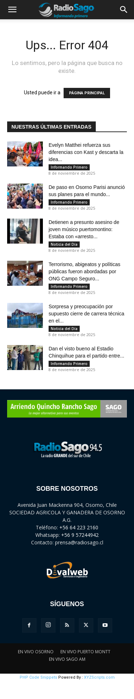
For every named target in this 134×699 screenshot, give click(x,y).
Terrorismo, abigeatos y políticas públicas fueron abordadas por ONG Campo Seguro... (84, 271)
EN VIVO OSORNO (36, 652)
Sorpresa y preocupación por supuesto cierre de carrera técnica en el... (86, 314)
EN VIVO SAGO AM (67, 659)
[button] (12, 9)
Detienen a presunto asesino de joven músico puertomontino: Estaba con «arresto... (84, 229)
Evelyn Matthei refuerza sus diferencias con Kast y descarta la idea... (86, 152)
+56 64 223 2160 (78, 527)
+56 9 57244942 (80, 534)
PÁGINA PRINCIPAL (87, 93)
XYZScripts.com (99, 677)
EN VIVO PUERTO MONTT (85, 652)
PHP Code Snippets (38, 677)
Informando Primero (69, 167)
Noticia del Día (64, 244)
